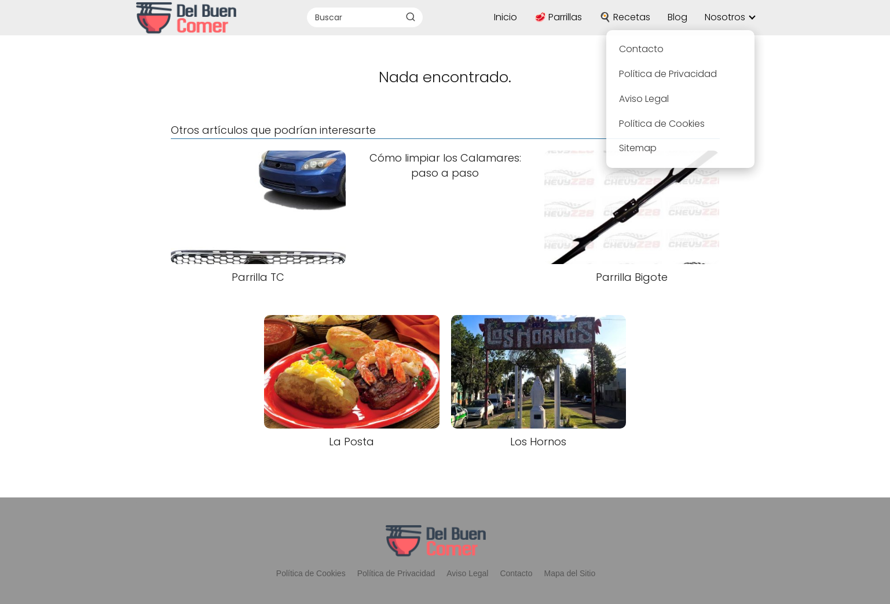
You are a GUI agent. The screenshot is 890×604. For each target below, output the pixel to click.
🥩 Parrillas (558, 17)
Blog (677, 17)
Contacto (516, 573)
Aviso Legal (467, 573)
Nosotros (725, 17)
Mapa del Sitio (569, 573)
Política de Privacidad (396, 573)
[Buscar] (410, 17)
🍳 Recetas (624, 17)
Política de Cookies (311, 573)
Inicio (505, 17)
